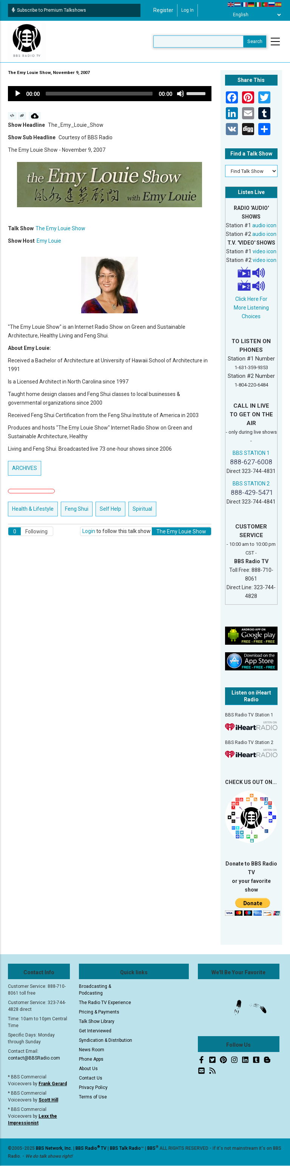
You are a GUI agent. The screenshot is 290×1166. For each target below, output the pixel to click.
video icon (264, 251)
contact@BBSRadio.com (34, 1058)
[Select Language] (255, 15)
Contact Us (90, 1078)
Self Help (110, 509)
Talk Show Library (96, 1021)
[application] (109, 93)
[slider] (99, 93)
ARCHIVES (24, 468)
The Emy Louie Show (60, 228)
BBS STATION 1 (251, 453)
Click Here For (251, 299)
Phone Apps (91, 1059)
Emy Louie (49, 241)
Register (163, 10)
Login (88, 531)
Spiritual (142, 509)
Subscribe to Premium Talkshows (49, 10)
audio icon (264, 225)
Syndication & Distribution (105, 1040)
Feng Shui (76, 509)
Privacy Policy (93, 1087)
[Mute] (180, 93)
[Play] (18, 93)
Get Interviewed (95, 1031)
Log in (187, 10)
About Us (88, 1068)
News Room (91, 1049)
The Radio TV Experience (105, 1002)
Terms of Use (93, 1097)
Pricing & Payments (99, 1012)
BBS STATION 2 (251, 484)
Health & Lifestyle (33, 509)
